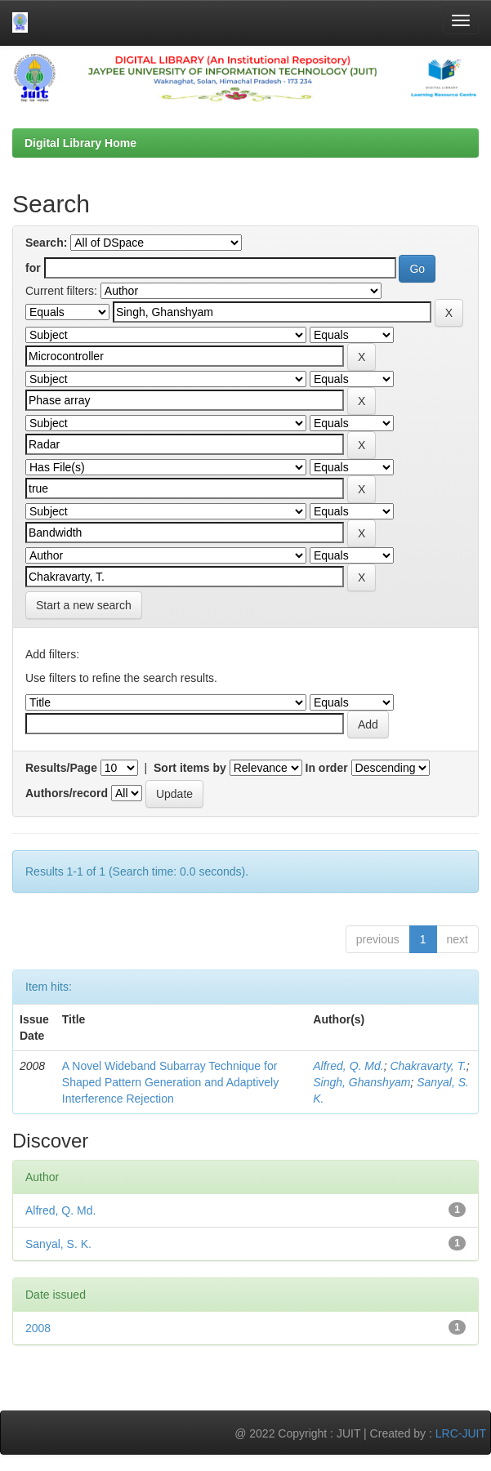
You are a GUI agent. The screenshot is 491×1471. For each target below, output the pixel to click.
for (33, 267)
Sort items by (190, 767)
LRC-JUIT (460, 1433)
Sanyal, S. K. (58, 1243)
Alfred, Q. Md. (348, 1065)
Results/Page (61, 767)
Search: (46, 242)
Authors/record (66, 793)
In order (327, 767)
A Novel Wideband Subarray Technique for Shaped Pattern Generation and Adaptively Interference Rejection (170, 1082)
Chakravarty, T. (428, 1065)
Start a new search (84, 605)
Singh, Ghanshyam (361, 1082)
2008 (38, 1328)
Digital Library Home (80, 142)
